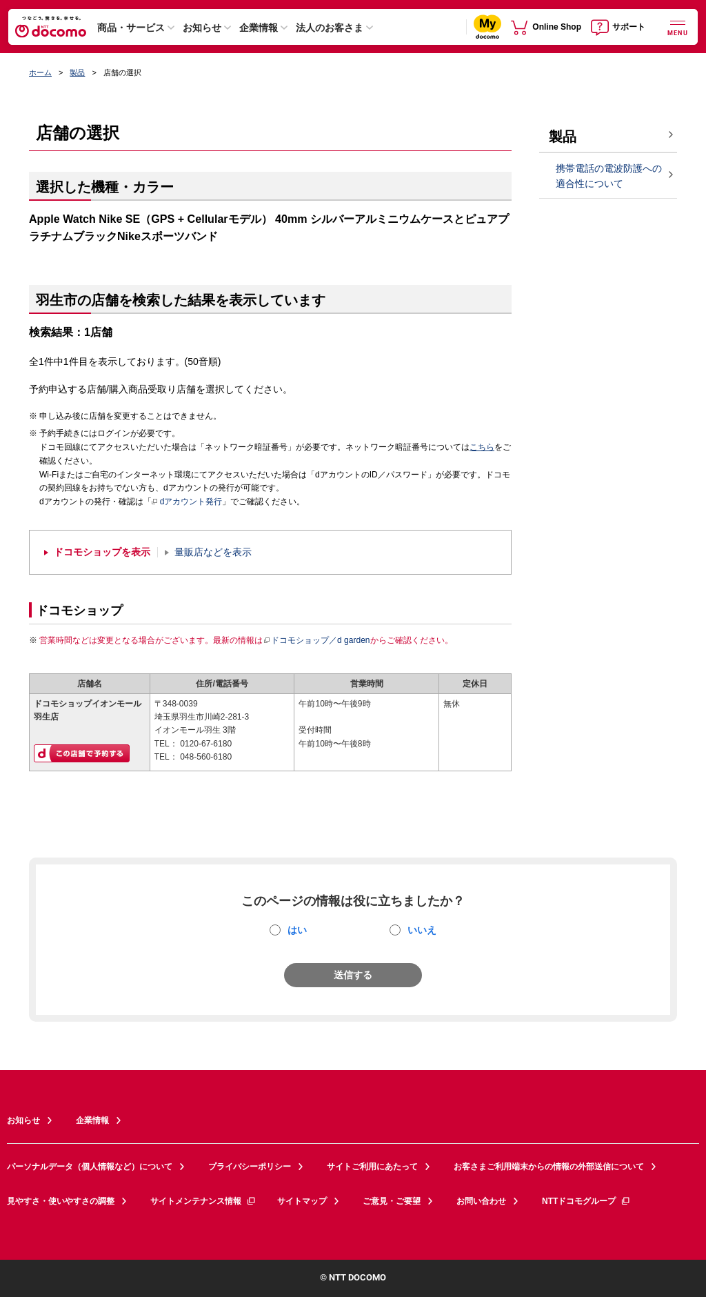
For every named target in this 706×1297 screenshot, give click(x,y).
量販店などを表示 (213, 552)
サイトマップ (302, 1201)
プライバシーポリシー (249, 1166)
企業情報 (258, 27)
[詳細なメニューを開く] (677, 26)
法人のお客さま (329, 27)
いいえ (421, 929)
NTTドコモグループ (586, 1201)
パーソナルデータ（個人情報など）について (89, 1166)
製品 (77, 72)
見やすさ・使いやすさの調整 (60, 1201)
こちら (482, 447)
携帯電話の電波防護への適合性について (609, 176)
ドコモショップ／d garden (316, 640)
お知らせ (202, 27)
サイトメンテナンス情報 (203, 1201)
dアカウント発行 (187, 502)
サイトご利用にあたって (372, 1166)
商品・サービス (131, 27)
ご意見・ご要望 (392, 1201)
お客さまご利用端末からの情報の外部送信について (549, 1166)
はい (297, 929)
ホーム (40, 72)
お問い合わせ (481, 1201)
